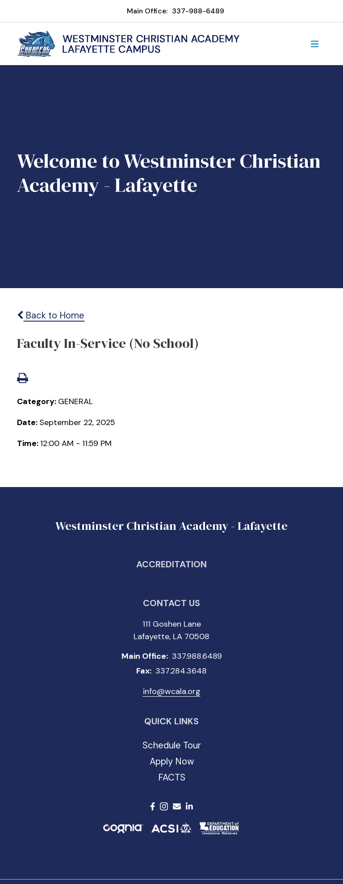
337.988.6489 (197, 656)
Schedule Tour (171, 745)
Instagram (164, 806)
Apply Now (172, 761)
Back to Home (50, 315)
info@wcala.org (172, 691)
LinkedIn (189, 806)
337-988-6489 (198, 11)
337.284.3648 (181, 670)
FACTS (171, 777)
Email (177, 806)
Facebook (152, 806)
